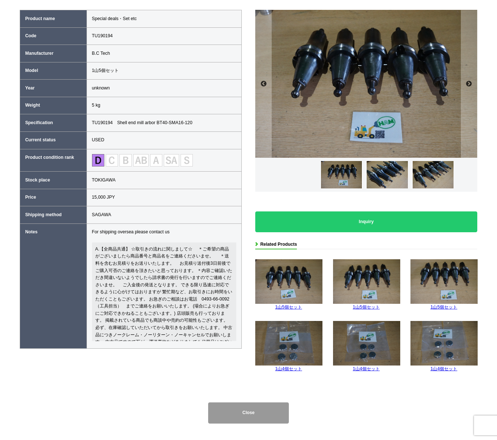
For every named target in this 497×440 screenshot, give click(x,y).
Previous (263, 84)
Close (248, 412)
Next (469, 84)
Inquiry (366, 221)
